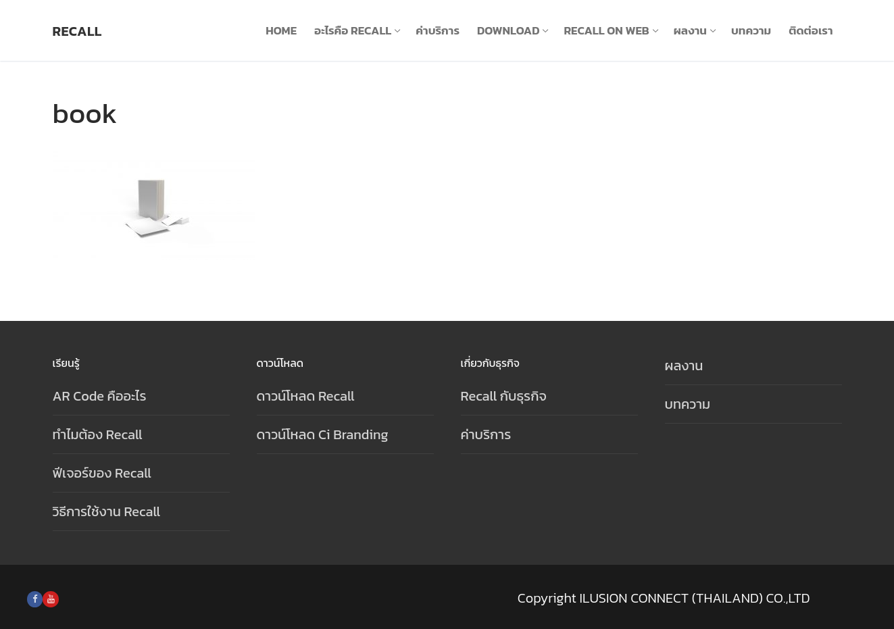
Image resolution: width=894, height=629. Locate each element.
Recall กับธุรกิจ (504, 396)
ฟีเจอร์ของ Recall (102, 473)
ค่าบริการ (486, 434)
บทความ (688, 404)
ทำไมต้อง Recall (98, 434)
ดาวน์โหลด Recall (306, 396)
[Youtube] (50, 599)
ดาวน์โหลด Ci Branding (323, 434)
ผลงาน (684, 365)
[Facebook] (35, 599)
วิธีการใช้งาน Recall (107, 511)
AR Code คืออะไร (100, 396)
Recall (77, 31)
